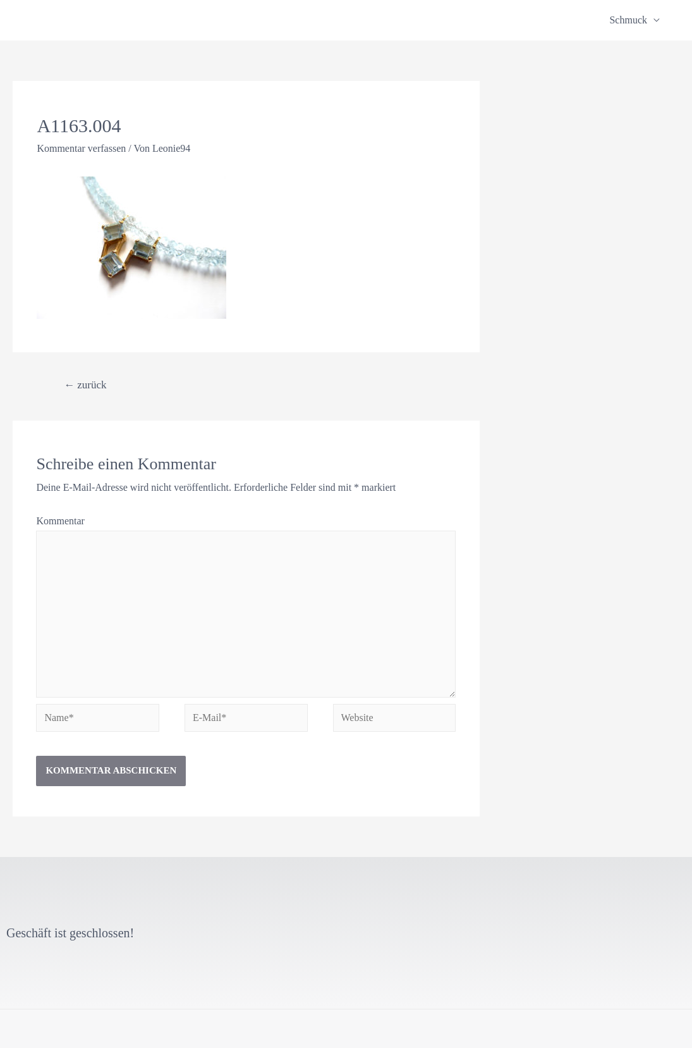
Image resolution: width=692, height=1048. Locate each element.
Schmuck (628, 20)
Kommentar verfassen (81, 148)
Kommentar (60, 520)
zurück (85, 385)
